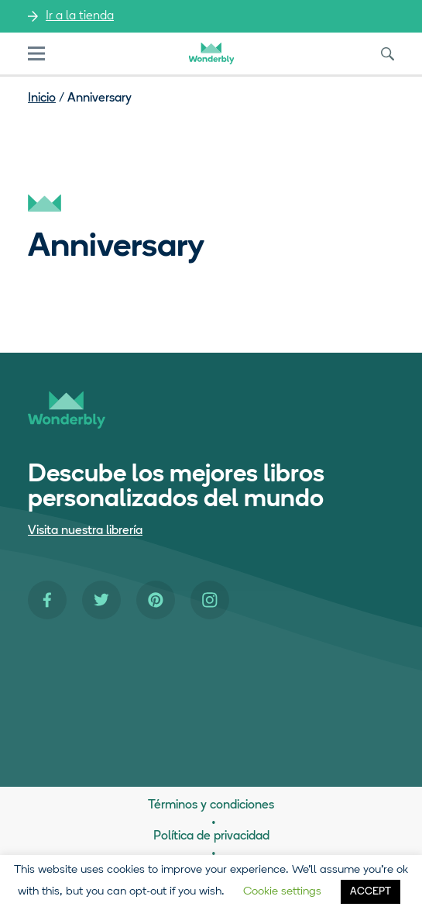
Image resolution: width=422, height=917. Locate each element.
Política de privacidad (211, 836)
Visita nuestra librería (85, 531)
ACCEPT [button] (370, 892)
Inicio (42, 98)
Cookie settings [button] (282, 892)
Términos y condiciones (211, 805)
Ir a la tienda (80, 16)
